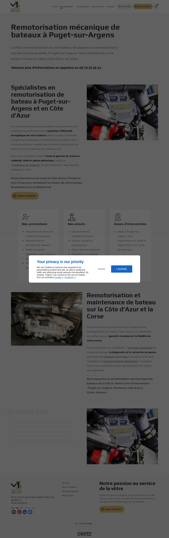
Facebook (69, 277)
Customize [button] (101, 269)
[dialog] (84, 269)
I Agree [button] (121, 269)
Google (58, 277)
